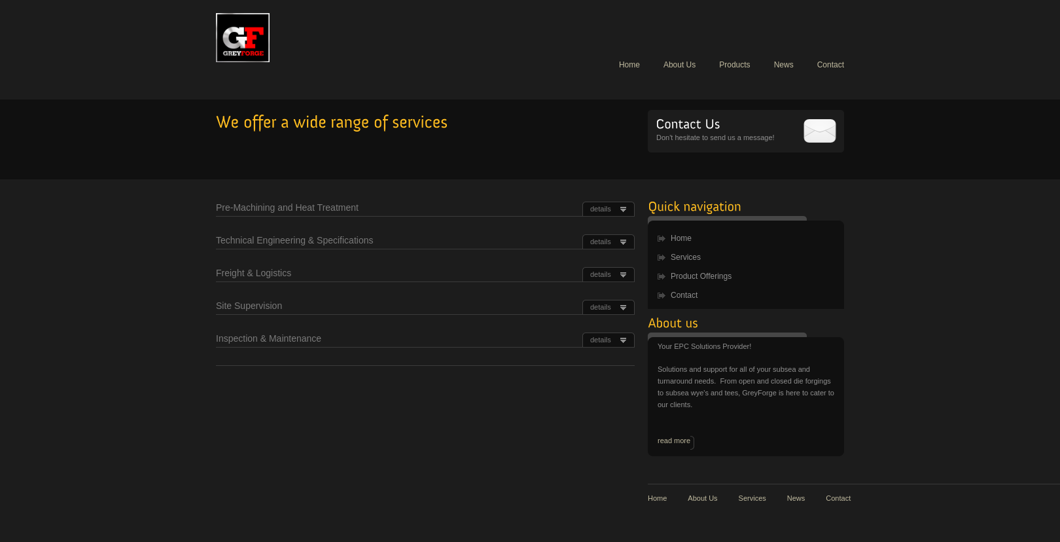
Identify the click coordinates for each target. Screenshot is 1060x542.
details (600, 209)
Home (629, 64)
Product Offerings (701, 276)
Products (734, 64)
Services (686, 257)
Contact (830, 64)
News (784, 64)
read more (674, 440)
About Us (679, 64)
